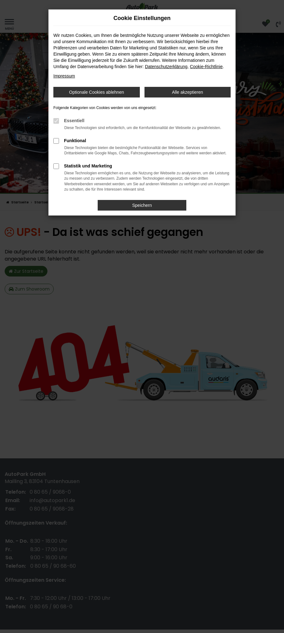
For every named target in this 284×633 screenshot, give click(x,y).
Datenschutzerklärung (166, 66)
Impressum (64, 75)
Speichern (142, 205)
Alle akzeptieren (187, 92)
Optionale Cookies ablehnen (96, 92)
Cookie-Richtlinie (206, 66)
